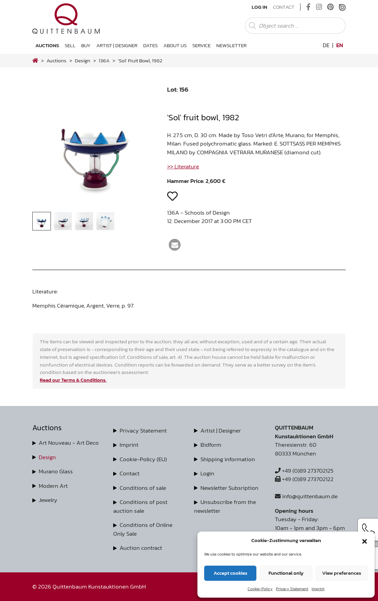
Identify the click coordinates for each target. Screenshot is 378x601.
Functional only (286, 573)
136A (104, 60)
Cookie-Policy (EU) (143, 459)
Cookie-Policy (260, 589)
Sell (70, 45)
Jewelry (48, 500)
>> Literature (183, 166)
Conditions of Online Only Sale (142, 529)
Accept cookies (230, 573)
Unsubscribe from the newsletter (225, 506)
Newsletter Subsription (229, 487)
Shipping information (227, 459)
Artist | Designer (116, 45)
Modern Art (53, 485)
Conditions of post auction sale (140, 506)
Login (207, 473)
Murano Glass (56, 471)
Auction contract (141, 547)
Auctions (47, 45)
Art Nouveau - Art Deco (69, 442)
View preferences (341, 573)
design (82, 60)
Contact (283, 7)
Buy (86, 45)
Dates (150, 45)
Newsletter (231, 45)
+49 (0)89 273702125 (304, 470)
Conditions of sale (143, 487)
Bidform (210, 444)
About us (175, 45)
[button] (364, 540)
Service (201, 45)
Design (47, 457)
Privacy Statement (292, 589)
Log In (259, 7)
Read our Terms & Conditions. (73, 380)
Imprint (318, 589)
